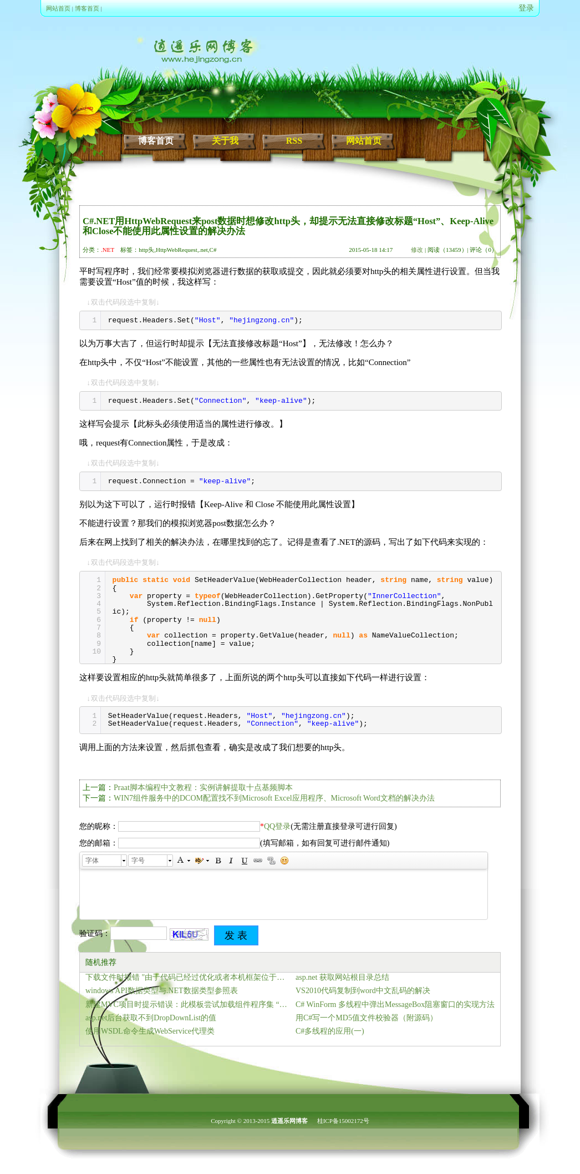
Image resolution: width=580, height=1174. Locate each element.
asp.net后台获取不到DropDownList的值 (150, 1018)
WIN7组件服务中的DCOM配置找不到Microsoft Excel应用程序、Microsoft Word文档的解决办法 (274, 798)
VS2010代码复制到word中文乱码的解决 (363, 990)
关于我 (225, 140)
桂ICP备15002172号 (343, 1120)
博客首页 (87, 8)
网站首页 (58, 8)
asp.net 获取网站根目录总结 (342, 977)
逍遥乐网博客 (289, 1120)
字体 (92, 860)
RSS (294, 140)
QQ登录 (277, 826)
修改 (417, 249)
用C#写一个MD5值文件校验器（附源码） (366, 1018)
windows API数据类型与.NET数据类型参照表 (161, 990)
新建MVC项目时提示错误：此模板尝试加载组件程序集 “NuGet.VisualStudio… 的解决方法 (187, 1004)
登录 (526, 8)
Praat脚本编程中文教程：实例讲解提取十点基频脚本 (203, 787)
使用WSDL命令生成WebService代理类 (150, 1031)
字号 (138, 860)
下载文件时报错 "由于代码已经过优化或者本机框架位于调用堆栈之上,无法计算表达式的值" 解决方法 (187, 977)
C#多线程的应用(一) (330, 1031)
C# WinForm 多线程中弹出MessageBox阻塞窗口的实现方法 (395, 1004)
